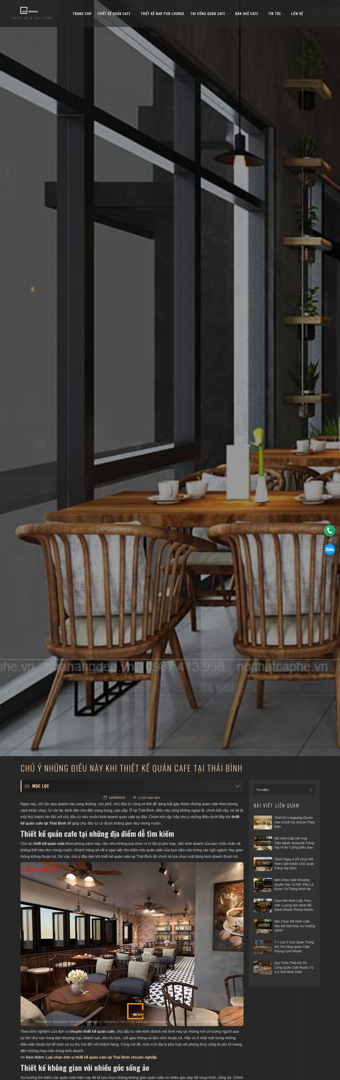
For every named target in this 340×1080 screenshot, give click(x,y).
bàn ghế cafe (248, 13)
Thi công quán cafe (209, 13)
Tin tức (276, 13)
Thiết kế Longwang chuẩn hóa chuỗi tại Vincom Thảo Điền (294, 822)
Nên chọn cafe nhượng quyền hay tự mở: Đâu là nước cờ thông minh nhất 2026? (293, 884)
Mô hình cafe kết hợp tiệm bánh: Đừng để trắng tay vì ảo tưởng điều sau (294, 843)
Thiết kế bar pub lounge (162, 13)
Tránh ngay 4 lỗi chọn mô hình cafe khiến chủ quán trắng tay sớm (294, 863)
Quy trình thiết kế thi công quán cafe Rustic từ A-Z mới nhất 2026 (293, 967)
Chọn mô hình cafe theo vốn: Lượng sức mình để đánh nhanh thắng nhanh (293, 905)
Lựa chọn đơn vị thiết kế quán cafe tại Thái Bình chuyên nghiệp (101, 1057)
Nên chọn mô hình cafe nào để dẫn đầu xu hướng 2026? (294, 926)
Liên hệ (297, 13)
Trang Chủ (82, 13)
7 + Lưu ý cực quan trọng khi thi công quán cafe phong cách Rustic (294, 946)
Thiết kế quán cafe (116, 13)
